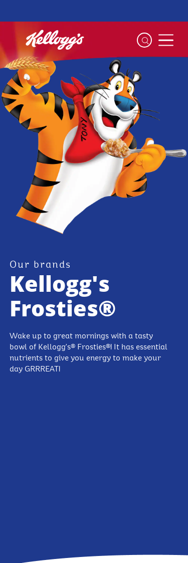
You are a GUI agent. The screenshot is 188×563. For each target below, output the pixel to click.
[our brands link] (40, 265)
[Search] (144, 40)
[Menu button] (166, 40)
